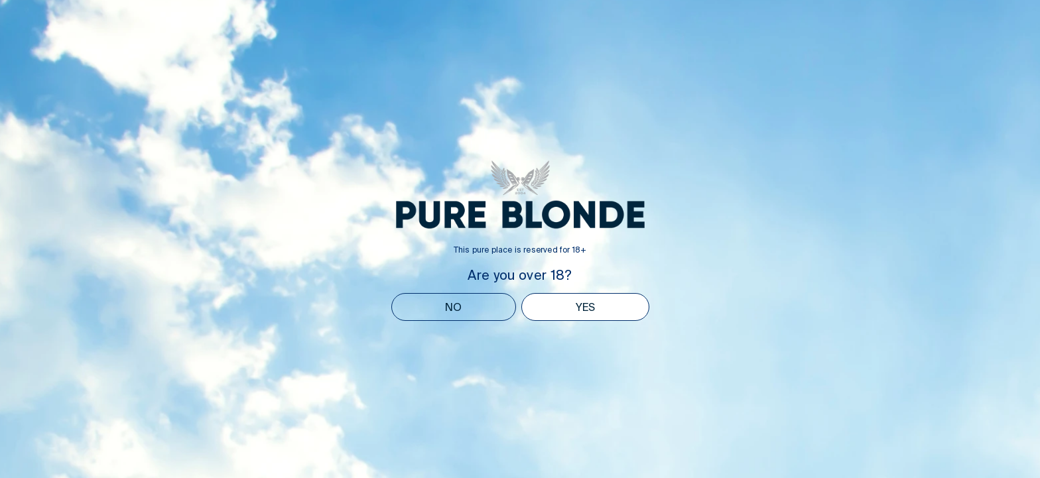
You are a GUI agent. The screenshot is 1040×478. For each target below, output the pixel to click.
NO (453, 307)
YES (585, 307)
